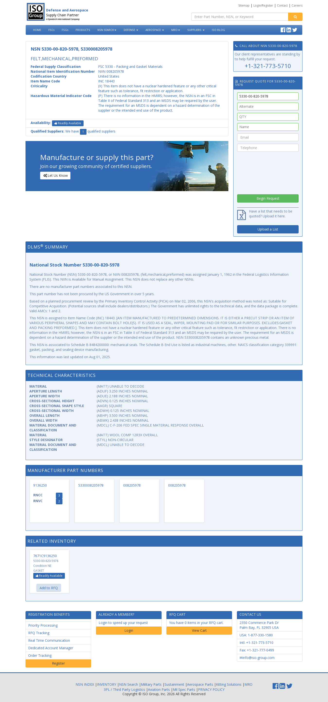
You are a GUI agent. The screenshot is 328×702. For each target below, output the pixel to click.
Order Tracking (40, 655)
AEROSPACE (155, 30)
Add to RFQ (49, 588)
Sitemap (244, 5)
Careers (297, 5)
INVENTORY (106, 684)
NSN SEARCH (106, 30)
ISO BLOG (218, 30)
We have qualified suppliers (73, 132)
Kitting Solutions (229, 684)
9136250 (40, 485)
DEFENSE (131, 30)
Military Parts (151, 684)
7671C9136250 (45, 555)
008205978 (132, 485)
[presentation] (268, 171)
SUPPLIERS (196, 30)
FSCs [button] (51, 30)
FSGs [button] (65, 30)
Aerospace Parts (200, 684)
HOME (37, 30)
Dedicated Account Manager (50, 648)
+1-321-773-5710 (268, 66)
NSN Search (128, 684)
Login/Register (263, 5)
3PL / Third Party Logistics (124, 689)
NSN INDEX (85, 684)
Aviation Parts (159, 689)
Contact (282, 5)
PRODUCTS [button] (83, 30)
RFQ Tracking (38, 633)
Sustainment (174, 684)
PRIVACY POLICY (211, 689)
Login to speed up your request (123, 622)
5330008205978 (91, 485)
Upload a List (268, 229)
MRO (175, 30)
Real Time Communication (49, 640)
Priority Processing (43, 625)
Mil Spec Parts (184, 689)
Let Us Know (55, 175)
